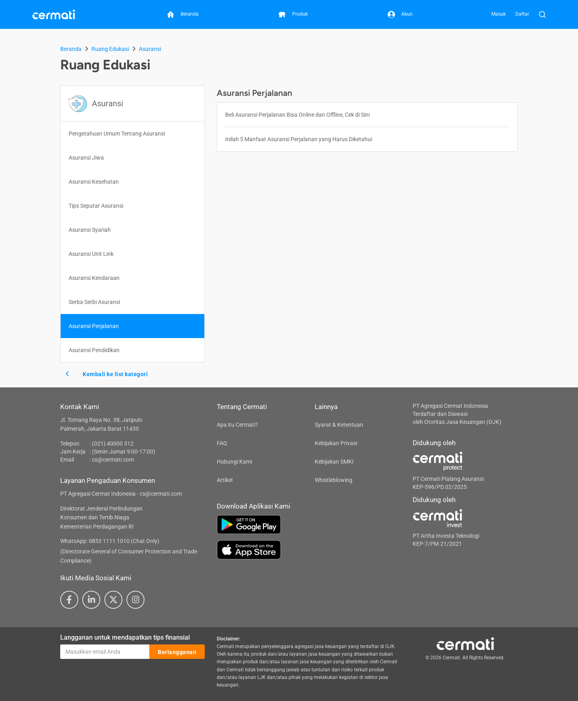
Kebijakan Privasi (336, 443)
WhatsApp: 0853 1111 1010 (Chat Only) (109, 541)
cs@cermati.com (113, 459)
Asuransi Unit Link (91, 254)
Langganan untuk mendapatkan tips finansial (125, 637)
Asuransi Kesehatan (94, 181)
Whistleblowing (333, 480)
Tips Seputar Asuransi (96, 206)
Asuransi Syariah (90, 230)
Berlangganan (177, 652)
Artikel (224, 480)
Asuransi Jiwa (86, 157)
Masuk (498, 14)
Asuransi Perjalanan (94, 326)
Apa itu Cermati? (237, 424)
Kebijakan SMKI (334, 461)
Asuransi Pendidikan (94, 350)
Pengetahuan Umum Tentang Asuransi (117, 133)
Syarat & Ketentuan (339, 424)
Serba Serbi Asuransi (94, 302)
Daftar (522, 14)
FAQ (222, 443)
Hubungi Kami (234, 461)
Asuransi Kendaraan (94, 278)
